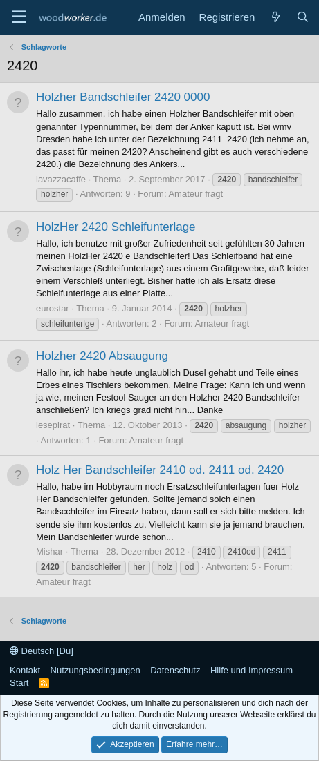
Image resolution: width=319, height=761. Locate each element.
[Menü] (19, 17)
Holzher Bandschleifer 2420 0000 (123, 97)
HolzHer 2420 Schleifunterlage (116, 226)
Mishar (49, 551)
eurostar (52, 308)
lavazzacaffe (61, 179)
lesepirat (53, 425)
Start (19, 682)
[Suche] (302, 17)
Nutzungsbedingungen (95, 670)
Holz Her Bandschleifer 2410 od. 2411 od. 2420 (160, 469)
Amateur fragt (195, 194)
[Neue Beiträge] (275, 17)
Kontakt (25, 670)
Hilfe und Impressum (251, 670)
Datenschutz (175, 670)
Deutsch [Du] (41, 651)
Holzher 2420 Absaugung (102, 356)
